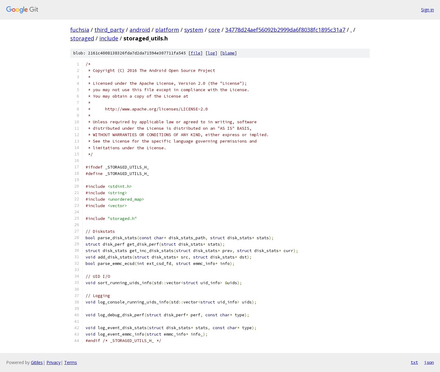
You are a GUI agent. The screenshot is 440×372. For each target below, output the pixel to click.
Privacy (53, 362)
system (193, 29)
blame (228, 53)
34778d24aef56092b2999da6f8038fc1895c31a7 (285, 29)
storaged (82, 38)
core (214, 29)
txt (414, 362)
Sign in (427, 10)
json (429, 362)
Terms (70, 362)
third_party (109, 29)
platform (167, 29)
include (108, 38)
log (211, 53)
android (140, 29)
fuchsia (79, 29)
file (195, 53)
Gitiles (37, 362)
